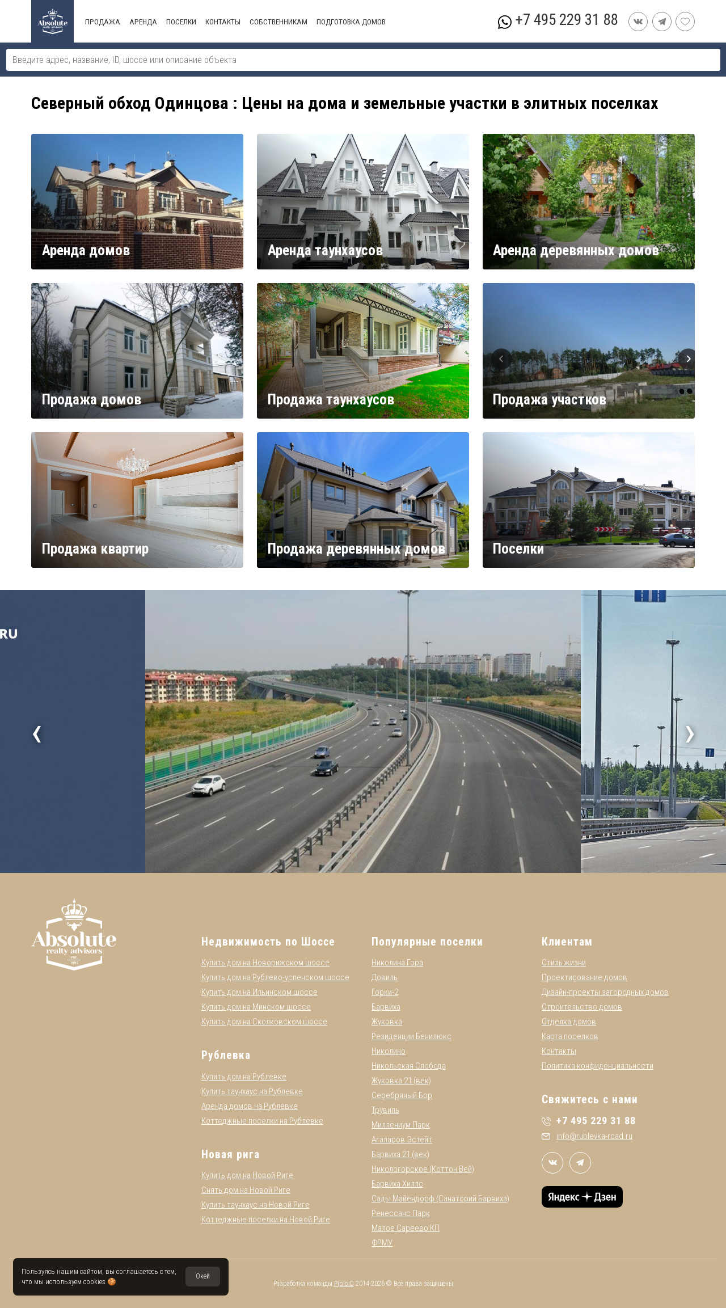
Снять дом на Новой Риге (245, 1190)
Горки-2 (385, 992)
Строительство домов (582, 1007)
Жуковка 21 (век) (401, 1080)
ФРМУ (382, 1243)
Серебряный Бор (402, 1095)
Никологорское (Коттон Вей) (423, 1169)
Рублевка (226, 1055)
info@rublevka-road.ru (587, 1136)
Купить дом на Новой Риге (247, 1175)
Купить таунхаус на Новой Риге (255, 1205)
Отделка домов (569, 1021)
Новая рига (230, 1154)
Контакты (559, 1051)
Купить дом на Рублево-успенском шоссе (275, 977)
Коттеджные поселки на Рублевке (262, 1121)
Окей (203, 1276)
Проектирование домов (584, 977)
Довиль (385, 977)
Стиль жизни (564, 962)
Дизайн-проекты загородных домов (605, 992)
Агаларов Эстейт (402, 1139)
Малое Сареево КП (406, 1228)
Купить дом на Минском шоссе (256, 1007)
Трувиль (385, 1110)
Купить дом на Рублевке (243, 1076)
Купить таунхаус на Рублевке (252, 1091)
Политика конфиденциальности (597, 1066)
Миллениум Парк (401, 1125)
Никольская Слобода (409, 1066)
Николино (389, 1051)
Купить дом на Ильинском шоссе (259, 992)
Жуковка (387, 1021)
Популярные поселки (427, 941)
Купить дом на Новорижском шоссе (265, 962)
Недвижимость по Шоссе (268, 941)
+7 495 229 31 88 (566, 20)
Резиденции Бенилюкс (411, 1036)
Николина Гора (397, 962)
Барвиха (386, 1007)
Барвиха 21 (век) (400, 1154)
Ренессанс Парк (401, 1213)
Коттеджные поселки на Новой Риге (265, 1219)
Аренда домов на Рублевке (249, 1106)
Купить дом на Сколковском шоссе (264, 1021)
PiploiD (344, 1284)
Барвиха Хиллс (397, 1184)
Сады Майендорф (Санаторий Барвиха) (440, 1198)
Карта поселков (570, 1036)
